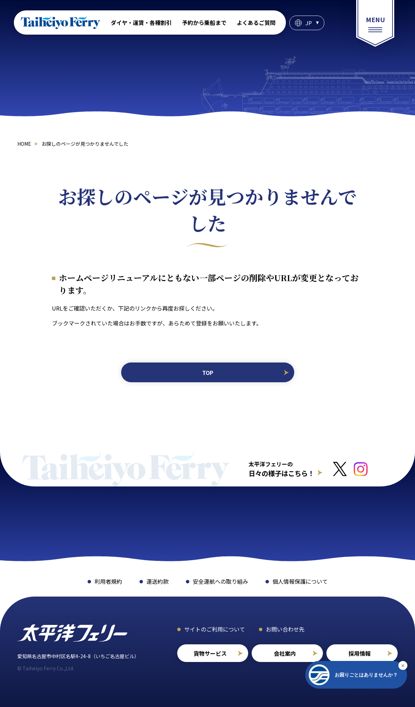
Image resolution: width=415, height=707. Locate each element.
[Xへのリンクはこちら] (340, 469)
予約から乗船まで (204, 22)
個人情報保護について (300, 581)
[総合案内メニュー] (375, 23)
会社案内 (285, 653)
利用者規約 (108, 581)
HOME (24, 143)
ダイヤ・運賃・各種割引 (141, 22)
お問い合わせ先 (285, 629)
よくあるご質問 (256, 22)
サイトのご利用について (214, 629)
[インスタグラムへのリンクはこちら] (361, 469)
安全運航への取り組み (220, 581)
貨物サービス (210, 653)
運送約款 (157, 581)
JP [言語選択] (308, 23)
